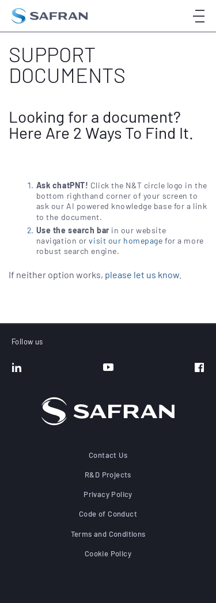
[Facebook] (199, 368)
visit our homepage (125, 240)
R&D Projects (108, 474)
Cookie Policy (108, 553)
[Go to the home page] (49, 16)
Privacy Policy (108, 494)
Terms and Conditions (108, 533)
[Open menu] (198, 15)
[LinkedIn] (17, 368)
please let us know (142, 274)
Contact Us (108, 455)
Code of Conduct (108, 513)
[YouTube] (108, 368)
